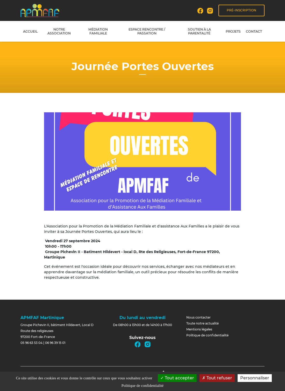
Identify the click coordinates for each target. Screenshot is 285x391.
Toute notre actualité (202, 323)
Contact (254, 31)
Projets (233, 31)
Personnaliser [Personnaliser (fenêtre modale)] (254, 377)
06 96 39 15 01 (55, 343)
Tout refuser (217, 377)
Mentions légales (199, 329)
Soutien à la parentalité (199, 31)
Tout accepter (177, 377)
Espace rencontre (147, 31)
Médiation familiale (98, 31)
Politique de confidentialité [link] (142, 385)
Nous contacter (198, 317)
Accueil (30, 31)
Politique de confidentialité (207, 335)
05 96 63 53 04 (31, 343)
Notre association (59, 31)
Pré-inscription (241, 10)
